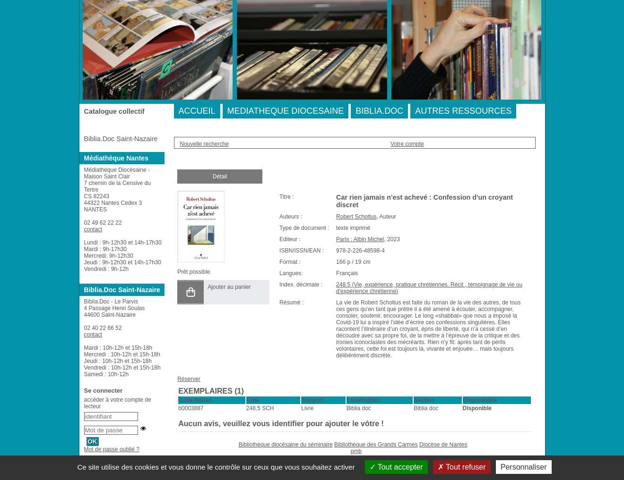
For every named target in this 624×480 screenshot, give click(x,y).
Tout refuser (462, 467)
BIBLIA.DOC (379, 111)
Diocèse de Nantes (443, 444)
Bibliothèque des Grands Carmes (376, 444)
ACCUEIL (197, 111)
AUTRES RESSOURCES (463, 111)
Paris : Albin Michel (360, 239)
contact (93, 229)
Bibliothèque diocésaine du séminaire (286, 444)
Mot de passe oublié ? (111, 449)
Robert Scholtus (356, 216)
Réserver (188, 379)
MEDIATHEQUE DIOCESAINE (285, 111)
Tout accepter (396, 467)
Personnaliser (524, 467)
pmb (356, 451)
